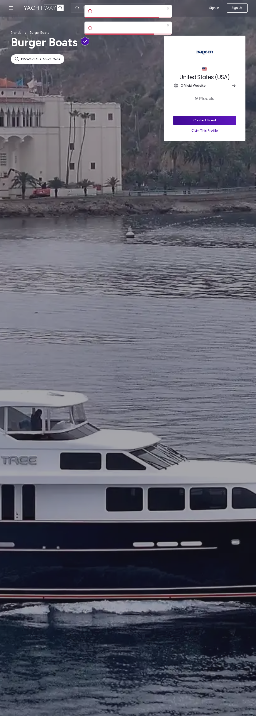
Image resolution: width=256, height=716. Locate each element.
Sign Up (237, 8)
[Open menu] (11, 8)
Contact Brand (204, 120)
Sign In (214, 8)
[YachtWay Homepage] (47, 8)
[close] (168, 9)
